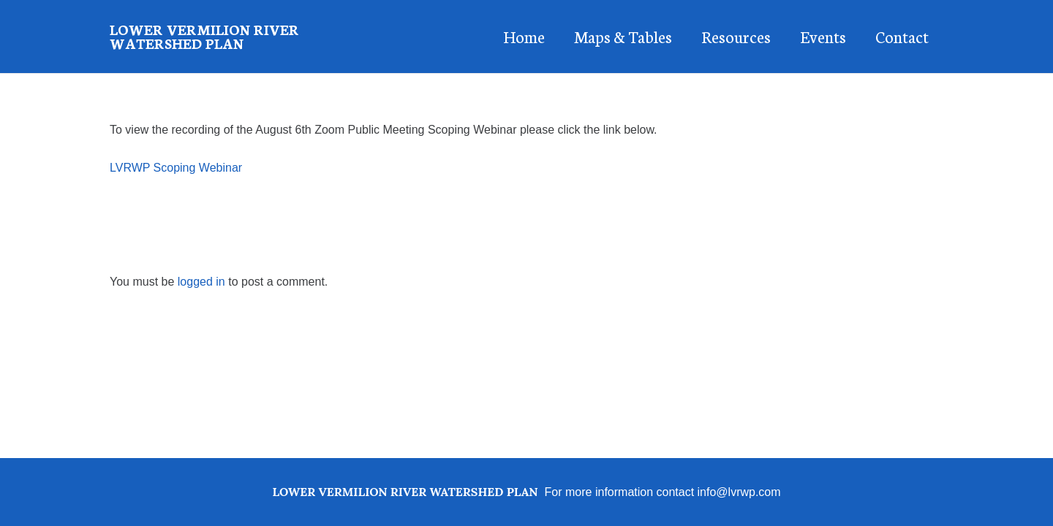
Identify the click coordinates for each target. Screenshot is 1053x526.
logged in (201, 281)
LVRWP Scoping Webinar (176, 167)
